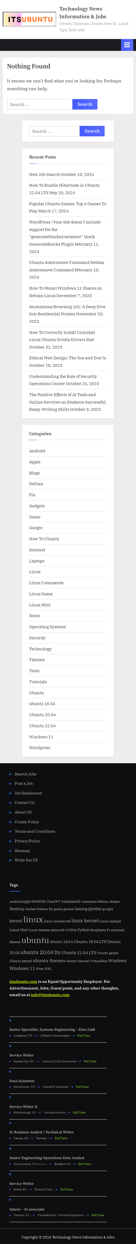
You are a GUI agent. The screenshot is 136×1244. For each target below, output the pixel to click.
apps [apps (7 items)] (27, 901)
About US (23, 812)
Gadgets (37, 505)
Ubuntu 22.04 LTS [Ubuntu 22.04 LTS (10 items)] (78, 952)
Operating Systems (47, 626)
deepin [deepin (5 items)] (115, 901)
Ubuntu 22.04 (42, 725)
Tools (34, 670)
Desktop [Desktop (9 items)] (17, 908)
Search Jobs (25, 774)
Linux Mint (40, 604)
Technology (40, 648)
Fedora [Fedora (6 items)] (42, 909)
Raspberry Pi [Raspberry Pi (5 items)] (100, 930)
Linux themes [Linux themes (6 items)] (39, 930)
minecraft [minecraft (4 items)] (58, 930)
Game (35, 517)
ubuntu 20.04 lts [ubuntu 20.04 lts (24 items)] (40, 952)
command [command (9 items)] (70, 901)
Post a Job (24, 783)
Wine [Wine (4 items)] (40, 969)
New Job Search (44, 174)
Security (37, 637)
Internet (37, 549)
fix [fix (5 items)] (51, 909)
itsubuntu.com (23, 981)
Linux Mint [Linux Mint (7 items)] (18, 930)
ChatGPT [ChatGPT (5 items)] (53, 901)
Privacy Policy (27, 840)
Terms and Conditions (35, 831)
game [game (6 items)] (58, 909)
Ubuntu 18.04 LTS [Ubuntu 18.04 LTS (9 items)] (90, 941)
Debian (36, 483)
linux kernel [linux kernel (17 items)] (85, 920)
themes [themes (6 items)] (15, 941)
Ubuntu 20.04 (42, 714)
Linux (35, 571)
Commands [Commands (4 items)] (89, 901)
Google (35, 527)
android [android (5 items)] (15, 901)
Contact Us (24, 802)
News (34, 615)
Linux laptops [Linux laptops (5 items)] (110, 921)
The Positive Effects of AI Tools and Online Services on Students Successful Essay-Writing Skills (67, 402)
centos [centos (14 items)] (39, 901)
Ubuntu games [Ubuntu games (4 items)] (107, 953)
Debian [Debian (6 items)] (103, 901)
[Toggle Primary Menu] (127, 45)
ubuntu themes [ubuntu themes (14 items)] (49, 960)
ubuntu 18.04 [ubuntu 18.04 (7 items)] (61, 941)
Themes (37, 659)
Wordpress (39, 747)
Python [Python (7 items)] (83, 930)
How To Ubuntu (44, 538)
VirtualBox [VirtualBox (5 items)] (98, 961)
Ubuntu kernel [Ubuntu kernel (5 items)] (20, 961)
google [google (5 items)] (107, 909)
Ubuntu (36, 692)
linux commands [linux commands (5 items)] (57, 921)
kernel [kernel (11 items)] (15, 920)
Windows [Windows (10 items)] (117, 960)
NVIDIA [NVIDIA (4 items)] (71, 930)
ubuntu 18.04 (42, 703)
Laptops (36, 560)
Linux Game (41, 593)
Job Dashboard (28, 793)
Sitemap (22, 850)
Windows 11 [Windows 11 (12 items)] (22, 968)
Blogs (34, 473)
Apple (35, 461)
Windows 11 (41, 736)
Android (37, 450)
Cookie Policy (27, 821)
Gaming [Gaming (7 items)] (80, 909)
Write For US (26, 860)
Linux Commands (46, 582)
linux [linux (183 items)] (33, 919)
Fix (32, 494)
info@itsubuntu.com (50, 994)
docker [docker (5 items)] (31, 909)
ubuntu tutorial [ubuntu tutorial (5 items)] (78, 961)
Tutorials (38, 681)
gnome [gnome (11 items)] (95, 908)
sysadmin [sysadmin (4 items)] (118, 930)
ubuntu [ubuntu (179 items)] (35, 940)
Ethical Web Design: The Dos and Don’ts (67, 357)
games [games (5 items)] (68, 909)
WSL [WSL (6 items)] (48, 968)
